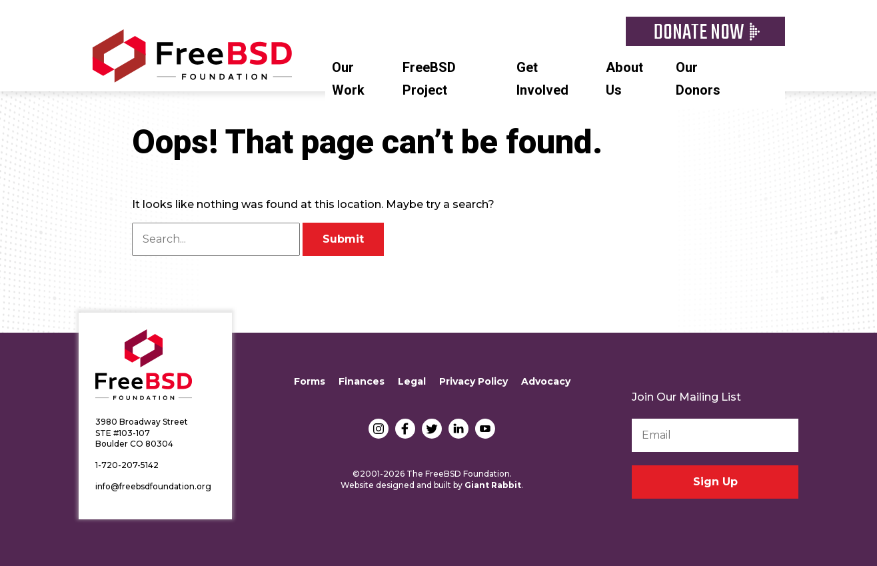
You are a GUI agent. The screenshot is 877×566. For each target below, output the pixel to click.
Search (778, 66)
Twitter (432, 428)
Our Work (348, 79)
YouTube (485, 428)
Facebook (405, 428)
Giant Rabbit (492, 485)
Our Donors (698, 79)
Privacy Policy (473, 381)
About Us (624, 79)
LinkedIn (458, 428)
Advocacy (545, 381)
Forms (309, 381)
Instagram (378, 428)
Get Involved (542, 79)
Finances (362, 381)
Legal (412, 381)
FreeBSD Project (429, 79)
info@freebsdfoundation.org (153, 486)
